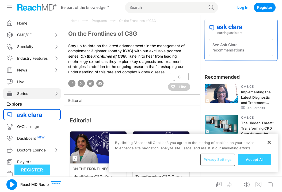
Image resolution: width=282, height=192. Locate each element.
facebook (71, 83)
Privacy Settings (217, 159)
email (100, 83)
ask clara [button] (29, 114)
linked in (90, 83)
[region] (193, 153)
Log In (243, 7)
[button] (11, 184)
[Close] (269, 142)
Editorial (75, 100)
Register (264, 7)
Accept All (254, 159)
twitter (81, 83)
